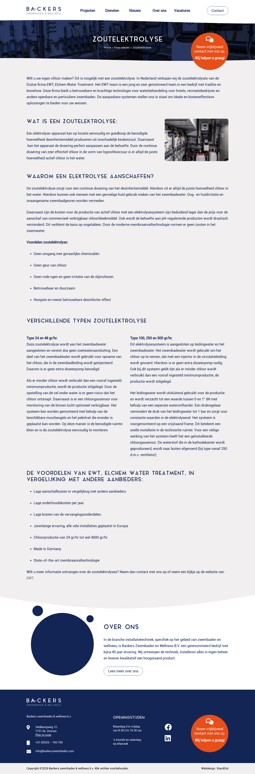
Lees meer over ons (123, 671)
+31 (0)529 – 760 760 (49, 742)
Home (107, 47)
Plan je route (43, 735)
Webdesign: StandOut (214, 768)
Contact (217, 10)
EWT (30, 578)
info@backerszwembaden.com (54, 751)
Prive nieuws (122, 47)
